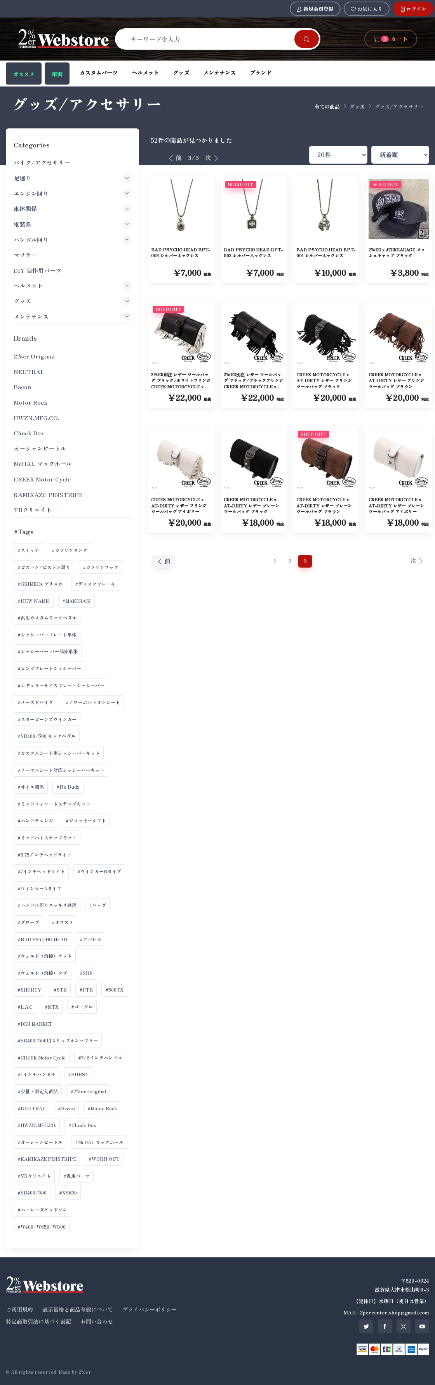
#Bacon (66, 1108)
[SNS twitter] (366, 1326)
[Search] (209, 39)
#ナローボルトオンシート (93, 702)
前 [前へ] (175, 157)
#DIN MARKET (34, 1023)
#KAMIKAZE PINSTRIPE (46, 1158)
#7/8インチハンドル (100, 1057)
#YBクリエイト (34, 1175)
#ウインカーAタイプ (39, 888)
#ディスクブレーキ (95, 583)
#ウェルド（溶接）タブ (42, 973)
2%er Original (34, 356)
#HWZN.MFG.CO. (36, 1125)
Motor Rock (30, 402)
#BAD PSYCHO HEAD (42, 939)
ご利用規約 (19, 1309)
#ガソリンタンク (69, 550)
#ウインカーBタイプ (99, 871)
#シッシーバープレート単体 (47, 634)
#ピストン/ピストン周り (43, 567)
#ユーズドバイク (35, 702)
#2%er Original (88, 1091)
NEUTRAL (29, 371)
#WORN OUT (104, 1158)
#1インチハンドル (36, 1074)
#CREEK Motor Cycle (41, 1057)
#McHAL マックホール (99, 1142)
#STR (60, 989)
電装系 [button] (72, 224)
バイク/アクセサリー (42, 162)
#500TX (114, 989)
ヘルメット (145, 72)
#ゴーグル (82, 1006)
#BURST (78, 1074)
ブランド (260, 72)
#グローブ (28, 922)
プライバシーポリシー (149, 1309)
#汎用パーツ (76, 1175)
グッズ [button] (72, 301)
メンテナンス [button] (72, 316)
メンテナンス (219, 72)
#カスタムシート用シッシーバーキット (58, 753)
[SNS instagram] (404, 1326)
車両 (57, 74)
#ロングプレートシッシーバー (49, 668)
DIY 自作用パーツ (37, 270)
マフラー (25, 255)
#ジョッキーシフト (86, 820)
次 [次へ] (212, 157)
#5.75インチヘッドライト (44, 854)
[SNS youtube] (422, 1326)
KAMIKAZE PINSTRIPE (48, 494)
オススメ (24, 74)
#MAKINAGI (76, 600)
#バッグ (97, 905)
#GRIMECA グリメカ (40, 583)
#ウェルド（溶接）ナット (44, 955)
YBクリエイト (33, 510)
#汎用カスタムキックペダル (47, 617)
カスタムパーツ (99, 72)
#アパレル (90, 939)
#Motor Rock (102, 1108)
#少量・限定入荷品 (37, 1091)
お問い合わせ (96, 1321)
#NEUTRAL (31, 1108)
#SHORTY (29, 989)
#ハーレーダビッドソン (42, 1209)
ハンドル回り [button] (72, 239)
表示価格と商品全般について (77, 1309)
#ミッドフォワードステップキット (53, 803)
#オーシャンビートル (40, 1142)
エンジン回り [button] (72, 193)
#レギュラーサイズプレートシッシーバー (60, 685)
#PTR (86, 989)
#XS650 (68, 1192)
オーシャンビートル (40, 448)
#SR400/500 (32, 1192)
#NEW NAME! (33, 600)
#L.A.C (24, 1006)
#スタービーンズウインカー (47, 719)
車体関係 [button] (72, 208)
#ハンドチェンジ (35, 820)
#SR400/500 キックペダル (46, 735)
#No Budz (68, 786)
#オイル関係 (30, 786)
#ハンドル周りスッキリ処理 (47, 905)
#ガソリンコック (100, 567)
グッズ (181, 72)
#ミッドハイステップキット (47, 837)
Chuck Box (29, 433)
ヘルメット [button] (72, 285)
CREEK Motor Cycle (42, 479)
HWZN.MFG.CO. (36, 418)
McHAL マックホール (43, 463)
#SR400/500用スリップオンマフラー (57, 1040)
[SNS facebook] (385, 1326)
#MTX (52, 1006)
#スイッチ (28, 550)
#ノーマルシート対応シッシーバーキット (60, 770)
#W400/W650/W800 (41, 1226)
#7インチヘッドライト (41, 871)
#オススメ (62, 922)
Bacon (22, 387)
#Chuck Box (82, 1125)
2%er (84, 1371)
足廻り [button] (72, 178)
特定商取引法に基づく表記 (38, 1321)
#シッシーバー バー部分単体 (47, 651)
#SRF (86, 973)
